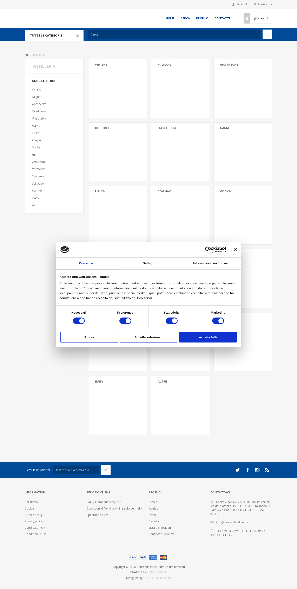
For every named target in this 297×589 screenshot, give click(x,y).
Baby (99, 381)
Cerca (185, 18)
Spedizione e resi (98, 515)
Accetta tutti (208, 337)
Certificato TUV (35, 528)
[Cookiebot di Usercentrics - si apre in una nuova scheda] (208, 250)
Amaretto (38, 162)
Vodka (225, 191)
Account (241, 4)
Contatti (222, 18)
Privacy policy (34, 521)
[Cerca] (174, 34)
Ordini (152, 515)
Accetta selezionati (148, 337)
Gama (224, 128)
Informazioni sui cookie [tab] (210, 263)
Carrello (153, 521)
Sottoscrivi (106, 470)
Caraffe (37, 191)
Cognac (164, 191)
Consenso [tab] (86, 263)
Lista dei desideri (159, 528)
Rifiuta (89, 337)
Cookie (29, 508)
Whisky (101, 64)
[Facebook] (247, 470)
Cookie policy (33, 515)
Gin (34, 154)
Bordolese (104, 128)
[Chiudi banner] (235, 249)
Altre (162, 381)
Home (170, 18)
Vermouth (38, 169)
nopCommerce (157, 572)
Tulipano (38, 176)
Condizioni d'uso (36, 534)
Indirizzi (153, 508)
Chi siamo (31, 502)
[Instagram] (257, 470)
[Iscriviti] (76, 470)
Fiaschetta (167, 128)
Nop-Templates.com (157, 578)
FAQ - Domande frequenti (104, 502)
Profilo (202, 18)
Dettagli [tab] (148, 263)
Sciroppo (38, 183)
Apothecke (229, 64)
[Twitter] (237, 470)
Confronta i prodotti (161, 534)
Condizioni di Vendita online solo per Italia (114, 508)
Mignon (164, 64)
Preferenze (265, 4)
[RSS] (267, 470)
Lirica (100, 191)
